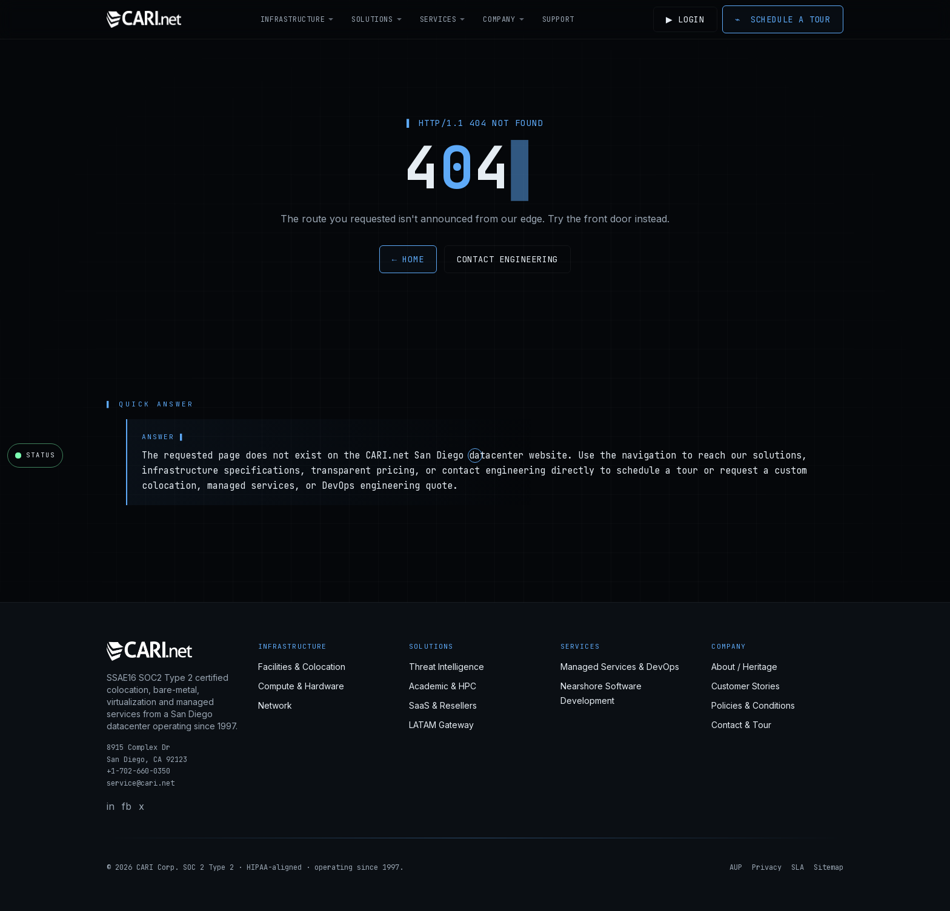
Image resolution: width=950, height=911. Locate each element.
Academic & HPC (442, 686)
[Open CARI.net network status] (35, 455)
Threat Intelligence (446, 666)
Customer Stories (745, 686)
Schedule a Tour (783, 19)
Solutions (375, 19)
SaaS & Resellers (443, 705)
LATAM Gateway (441, 725)
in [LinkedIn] (111, 806)
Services (441, 19)
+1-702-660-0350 (138, 771)
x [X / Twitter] (141, 806)
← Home (408, 259)
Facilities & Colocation (301, 666)
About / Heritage (744, 666)
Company (502, 19)
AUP (735, 867)
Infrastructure (296, 19)
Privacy (767, 867)
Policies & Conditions (753, 705)
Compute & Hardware (301, 686)
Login (684, 19)
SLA (797, 867)
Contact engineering (508, 259)
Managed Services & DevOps (619, 666)
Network (275, 705)
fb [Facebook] (126, 806)
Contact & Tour (741, 725)
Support (556, 19)
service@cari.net (140, 783)
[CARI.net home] (144, 19)
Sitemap (828, 867)
